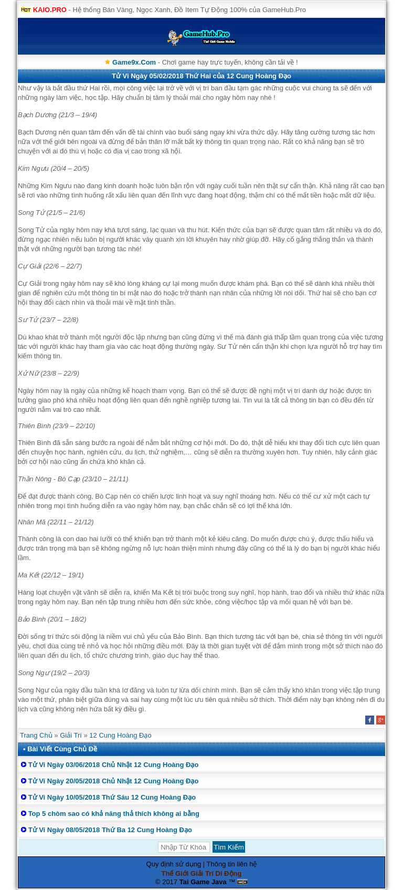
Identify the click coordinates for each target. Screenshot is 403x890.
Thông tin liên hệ (232, 864)
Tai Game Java (203, 882)
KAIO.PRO (50, 10)
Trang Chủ (36, 735)
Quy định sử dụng (174, 864)
